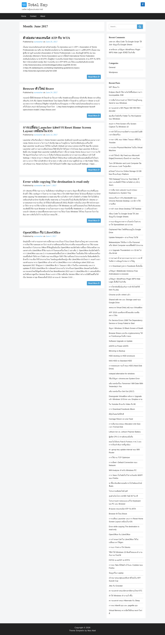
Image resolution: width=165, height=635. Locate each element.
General (112, 67)
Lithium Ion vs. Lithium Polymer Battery (125, 432)
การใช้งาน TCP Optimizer (119, 457)
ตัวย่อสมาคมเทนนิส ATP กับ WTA (46, 38)
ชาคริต (112, 50)
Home (23, 16)
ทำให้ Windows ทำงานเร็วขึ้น (120, 596)
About (42, 16)
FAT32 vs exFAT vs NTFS (119, 560)
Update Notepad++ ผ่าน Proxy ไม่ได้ (123, 237)
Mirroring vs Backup (117, 351)
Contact (33, 16)
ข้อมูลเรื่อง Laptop (116, 573)
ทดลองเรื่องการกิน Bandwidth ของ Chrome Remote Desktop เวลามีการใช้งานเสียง (124, 201)
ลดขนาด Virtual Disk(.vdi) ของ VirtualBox (125, 308)
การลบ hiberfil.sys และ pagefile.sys (123, 605)
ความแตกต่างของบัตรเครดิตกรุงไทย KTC (125, 591)
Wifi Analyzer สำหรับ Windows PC (123, 470)
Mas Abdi (92, 631)
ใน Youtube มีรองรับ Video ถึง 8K (122, 404)
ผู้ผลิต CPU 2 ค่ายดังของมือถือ (121, 437)
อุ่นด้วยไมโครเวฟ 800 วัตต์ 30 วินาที (123, 496)
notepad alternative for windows (122, 374)
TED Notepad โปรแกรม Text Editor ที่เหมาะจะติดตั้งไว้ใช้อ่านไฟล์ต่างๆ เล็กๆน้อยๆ (124, 182)
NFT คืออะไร (114, 87)
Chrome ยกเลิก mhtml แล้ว (119, 295)
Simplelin (80, 631)
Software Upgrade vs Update (120, 341)
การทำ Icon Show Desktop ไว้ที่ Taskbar (125, 209)
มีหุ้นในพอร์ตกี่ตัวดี (116, 414)
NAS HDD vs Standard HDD (120, 361)
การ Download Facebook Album (122, 409)
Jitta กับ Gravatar (116, 586)
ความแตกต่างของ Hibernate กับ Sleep (124, 601)
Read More (93, 77)
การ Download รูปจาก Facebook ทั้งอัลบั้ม (126, 266)
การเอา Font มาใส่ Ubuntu (119, 547)
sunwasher (38, 42)
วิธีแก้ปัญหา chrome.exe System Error (124, 379)
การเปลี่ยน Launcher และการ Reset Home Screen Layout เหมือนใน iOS (57, 129)
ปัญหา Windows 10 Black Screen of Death (126, 328)
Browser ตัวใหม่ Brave (38, 88)
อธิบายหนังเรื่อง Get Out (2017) (121, 391)
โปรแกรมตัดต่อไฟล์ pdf (118, 491)
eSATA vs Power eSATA (118, 346)
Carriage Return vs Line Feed (121, 419)
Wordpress (113, 72)
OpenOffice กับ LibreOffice (41, 232)
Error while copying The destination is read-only (56, 181)
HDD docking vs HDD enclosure (122, 356)
